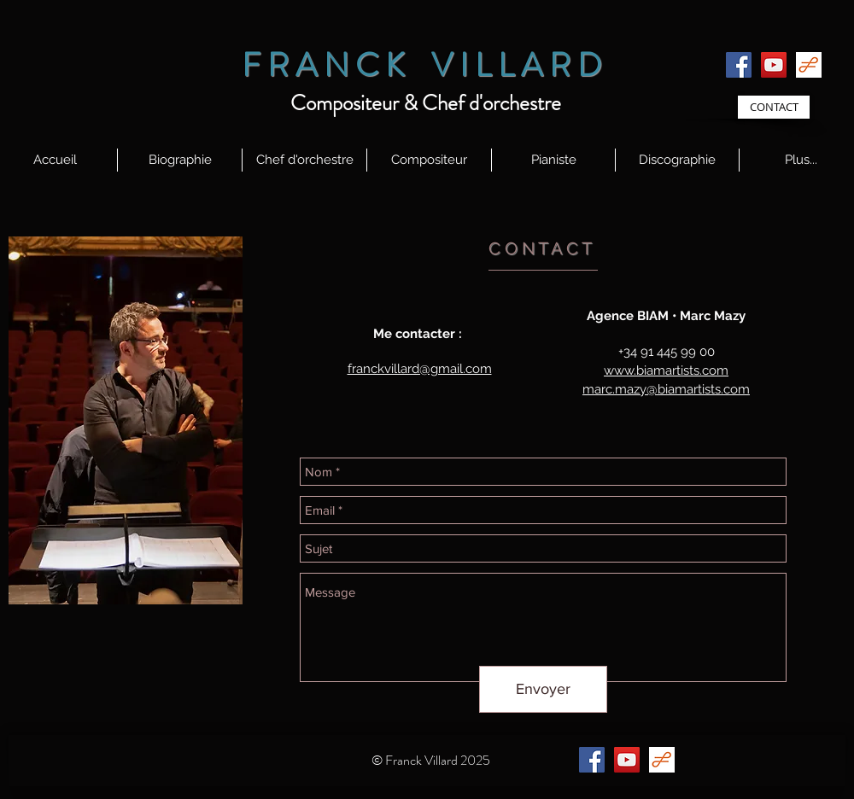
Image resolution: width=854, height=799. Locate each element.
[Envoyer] (543, 689)
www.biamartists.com (666, 370)
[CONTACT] (774, 107)
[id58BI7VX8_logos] (809, 65)
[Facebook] (739, 65)
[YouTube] (774, 65)
